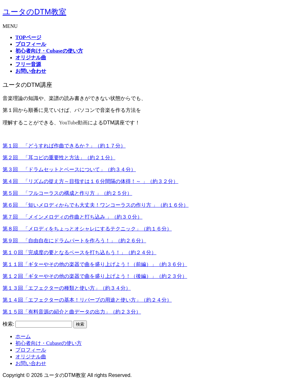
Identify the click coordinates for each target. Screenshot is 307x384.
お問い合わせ (30, 363)
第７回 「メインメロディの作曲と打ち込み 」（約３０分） (72, 217)
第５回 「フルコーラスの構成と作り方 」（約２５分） (67, 193)
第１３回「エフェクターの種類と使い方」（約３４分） (67, 288)
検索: (8, 324)
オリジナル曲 (30, 356)
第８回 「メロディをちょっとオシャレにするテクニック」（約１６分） (87, 228)
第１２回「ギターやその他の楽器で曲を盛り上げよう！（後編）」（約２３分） (95, 276)
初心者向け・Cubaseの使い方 (48, 343)
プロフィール (30, 350)
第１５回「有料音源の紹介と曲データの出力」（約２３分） (72, 311)
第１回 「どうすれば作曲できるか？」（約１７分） (64, 145)
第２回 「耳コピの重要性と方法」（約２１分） (59, 157)
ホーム (23, 336)
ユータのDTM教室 (34, 11)
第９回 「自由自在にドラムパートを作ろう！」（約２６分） (74, 240)
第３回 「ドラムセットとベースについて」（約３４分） (69, 169)
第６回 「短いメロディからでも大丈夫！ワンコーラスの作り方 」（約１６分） (95, 205)
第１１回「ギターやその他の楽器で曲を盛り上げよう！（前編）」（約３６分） (95, 264)
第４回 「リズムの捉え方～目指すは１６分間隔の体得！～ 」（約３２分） (90, 181)
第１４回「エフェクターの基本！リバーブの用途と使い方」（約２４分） (87, 300)
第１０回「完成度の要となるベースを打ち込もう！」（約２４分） (79, 252)
